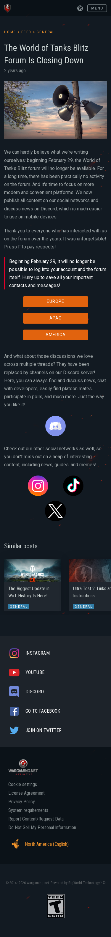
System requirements (28, 810)
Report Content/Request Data (36, 819)
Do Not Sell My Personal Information (42, 827)
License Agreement (26, 793)
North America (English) (38, 844)
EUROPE (55, 301)
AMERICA (56, 334)
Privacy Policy (21, 801)
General (46, 32)
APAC (55, 318)
